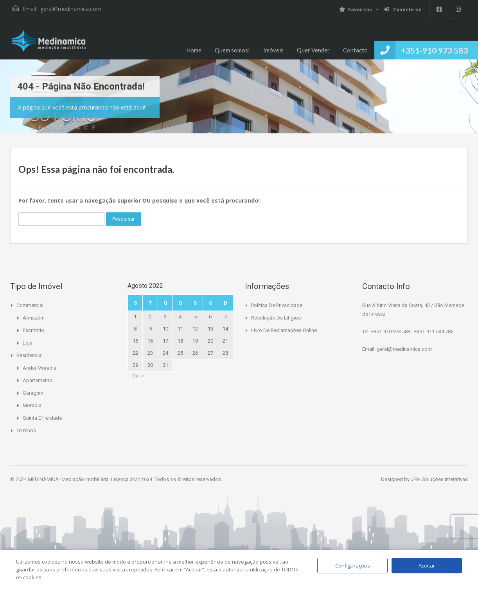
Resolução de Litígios (276, 318)
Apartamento (37, 380)
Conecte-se (402, 9)
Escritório (33, 330)
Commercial (29, 305)
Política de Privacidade (276, 305)
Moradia (32, 405)
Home (193, 50)
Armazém (34, 318)
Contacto (355, 50)
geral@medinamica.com (70, 9)
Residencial (29, 355)
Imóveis (273, 50)
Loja (27, 343)
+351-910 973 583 (434, 50)
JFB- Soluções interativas (439, 479)
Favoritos (354, 9)
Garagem (33, 393)
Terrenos (26, 430)
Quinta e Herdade (42, 418)
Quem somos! (232, 50)
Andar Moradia (39, 368)
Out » (138, 376)
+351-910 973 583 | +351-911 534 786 (412, 331)
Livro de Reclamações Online (284, 330)
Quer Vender (313, 50)
